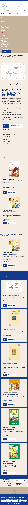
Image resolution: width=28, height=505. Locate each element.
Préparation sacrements (18, 55)
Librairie (2, 55)
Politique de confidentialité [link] (14, 503)
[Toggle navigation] (2, 17)
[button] (3, 71)
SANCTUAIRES (4, 41)
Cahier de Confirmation (9, 329)
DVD (2, 24)
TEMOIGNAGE (4, 46)
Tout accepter (5, 501)
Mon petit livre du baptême (9, 211)
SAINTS (3, 40)
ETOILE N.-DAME (5, 27)
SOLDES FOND (4, 44)
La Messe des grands (8, 429)
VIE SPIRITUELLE (5, 48)
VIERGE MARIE (4, 49)
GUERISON (3, 30)
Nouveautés (7, 51)
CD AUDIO (3, 23)
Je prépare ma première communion (12, 394)
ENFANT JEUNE (4, 26)
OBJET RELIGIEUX (5, 34)
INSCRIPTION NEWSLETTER (6, 480)
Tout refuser (14, 501)
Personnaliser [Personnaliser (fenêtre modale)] (23, 501)
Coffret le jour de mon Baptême (7, 56)
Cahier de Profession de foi (10, 363)
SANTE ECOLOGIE (5, 43)
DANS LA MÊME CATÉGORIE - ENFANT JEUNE (12, 277)
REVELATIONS (4, 37)
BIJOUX (3, 21)
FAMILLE (3, 29)
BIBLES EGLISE (4, 20)
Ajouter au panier (15, 125)
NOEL (2, 32)
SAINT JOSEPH (4, 38)
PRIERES (3, 35)
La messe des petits (8, 463)
